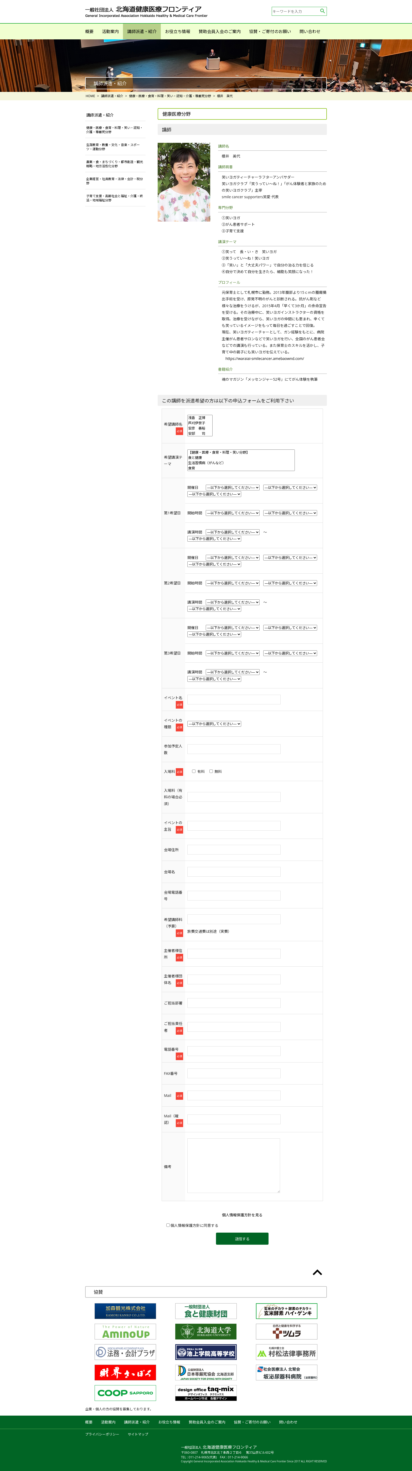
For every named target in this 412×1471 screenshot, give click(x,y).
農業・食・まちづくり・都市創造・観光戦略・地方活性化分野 (114, 164)
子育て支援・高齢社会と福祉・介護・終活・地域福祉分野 (114, 198)
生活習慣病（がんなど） (241, 462)
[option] (206, 65)
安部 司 (200, 433)
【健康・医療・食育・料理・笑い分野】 (241, 452)
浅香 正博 (200, 417)
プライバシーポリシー (102, 1434)
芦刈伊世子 (200, 423)
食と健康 (241, 457)
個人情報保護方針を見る (242, 1214)
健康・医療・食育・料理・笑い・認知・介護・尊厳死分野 (114, 129)
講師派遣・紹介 (142, 31)
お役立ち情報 (177, 31)
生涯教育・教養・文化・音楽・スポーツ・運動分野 (113, 147)
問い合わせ (310, 31)
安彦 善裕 (200, 428)
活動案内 (110, 31)
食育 (241, 468)
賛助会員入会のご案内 (220, 31)
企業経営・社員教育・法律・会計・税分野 (114, 181)
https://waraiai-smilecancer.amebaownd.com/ (264, 358)
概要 (89, 31)
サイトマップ (138, 1434)
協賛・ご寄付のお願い (270, 31)
